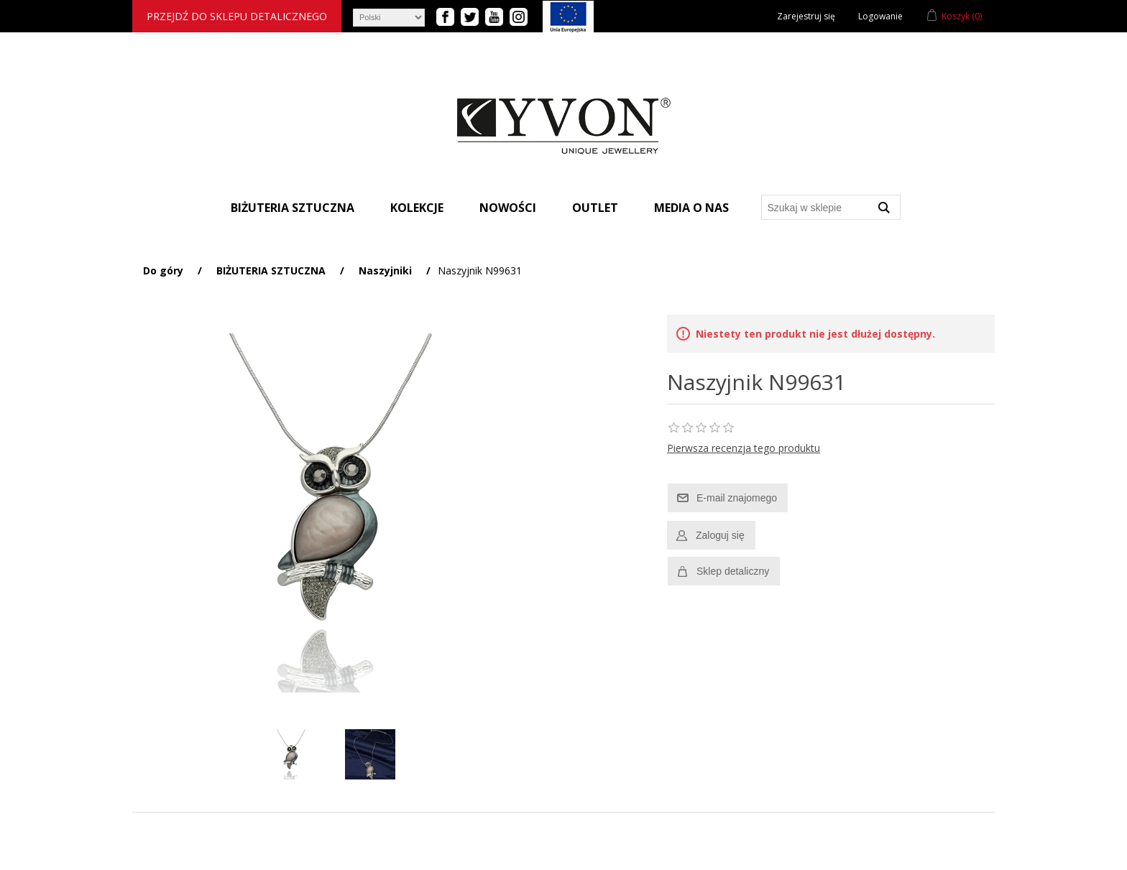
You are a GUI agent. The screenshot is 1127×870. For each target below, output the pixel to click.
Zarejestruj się (806, 16)
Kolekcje (416, 208)
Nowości (507, 208)
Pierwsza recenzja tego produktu (743, 448)
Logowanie (880, 16)
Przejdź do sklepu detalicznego (237, 16)
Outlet (595, 208)
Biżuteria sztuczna (292, 208)
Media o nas (691, 208)
